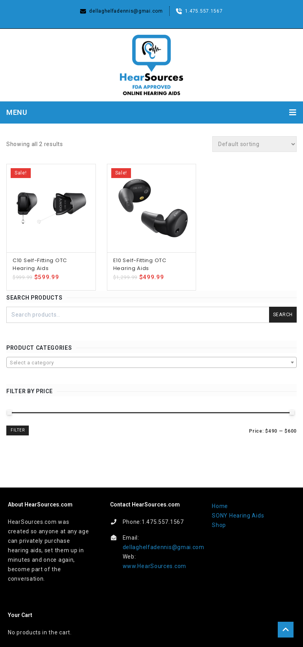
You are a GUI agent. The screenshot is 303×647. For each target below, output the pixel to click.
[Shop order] (254, 144)
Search (283, 314)
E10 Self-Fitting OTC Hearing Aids (139, 264)
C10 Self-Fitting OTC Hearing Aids (40, 264)
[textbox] (151, 362)
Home (220, 506)
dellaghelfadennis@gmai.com (163, 547)
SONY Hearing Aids (238, 515)
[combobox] (151, 362)
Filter (17, 430)
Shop (219, 525)
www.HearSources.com (154, 566)
